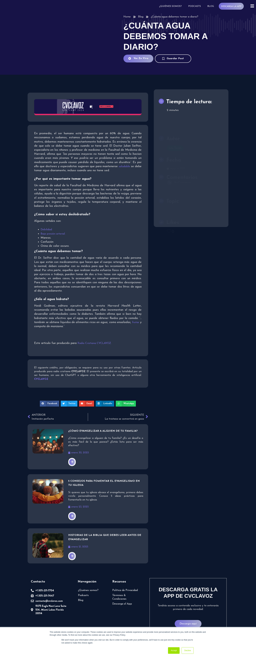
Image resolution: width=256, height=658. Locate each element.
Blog (211, 6)
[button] (50, 403)
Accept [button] (174, 650)
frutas (135, 322)
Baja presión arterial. (53, 233)
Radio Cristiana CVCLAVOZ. (95, 343)
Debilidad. (47, 229)
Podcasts (195, 6)
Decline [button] (187, 650)
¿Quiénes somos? (172, 6)
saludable (39, 170)
